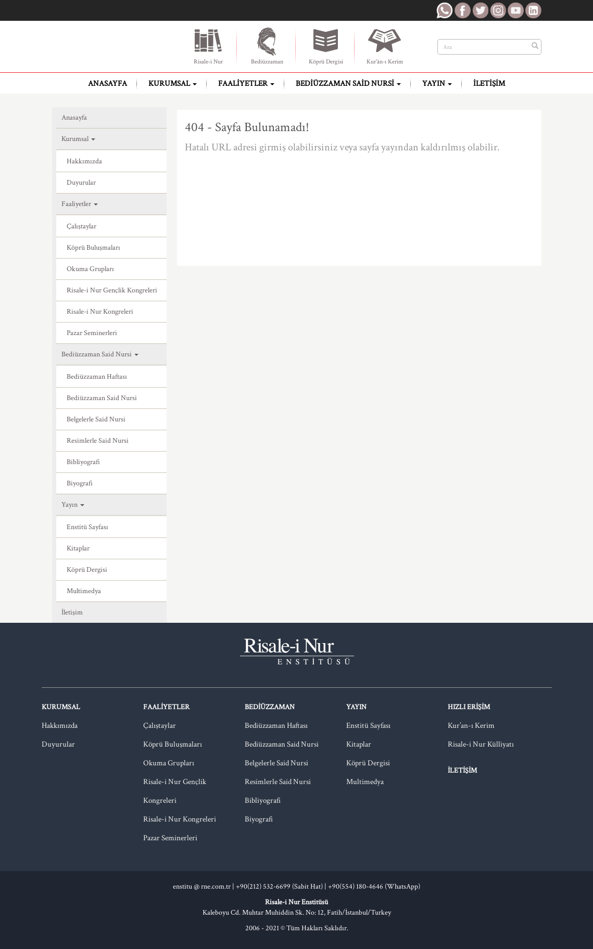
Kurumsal (172, 83)
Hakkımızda (84, 161)
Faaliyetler (246, 83)
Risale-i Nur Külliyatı (481, 744)
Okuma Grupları (90, 269)
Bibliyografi (83, 462)
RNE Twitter (480, 10)
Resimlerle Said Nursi (98, 440)
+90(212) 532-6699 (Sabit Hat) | (282, 886)
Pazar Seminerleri (92, 333)
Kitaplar (78, 548)
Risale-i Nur (208, 46)
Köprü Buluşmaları (93, 247)
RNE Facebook (462, 10)
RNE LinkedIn (533, 10)
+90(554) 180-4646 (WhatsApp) (374, 886)
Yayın (437, 83)
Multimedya (84, 591)
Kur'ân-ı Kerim (385, 46)
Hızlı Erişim (469, 707)
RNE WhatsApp (444, 10)
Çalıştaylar (81, 226)
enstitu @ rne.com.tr (202, 886)
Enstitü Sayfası (87, 527)
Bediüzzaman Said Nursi (348, 83)
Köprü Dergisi (326, 46)
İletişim (489, 83)
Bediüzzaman (267, 46)
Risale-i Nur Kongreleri (100, 311)
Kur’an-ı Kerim (471, 725)
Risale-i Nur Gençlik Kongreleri (112, 290)
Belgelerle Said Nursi (96, 419)
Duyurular (81, 182)
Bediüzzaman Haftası (97, 376)
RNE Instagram (497, 10)
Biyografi (80, 483)
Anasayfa (107, 83)
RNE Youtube (515, 10)
